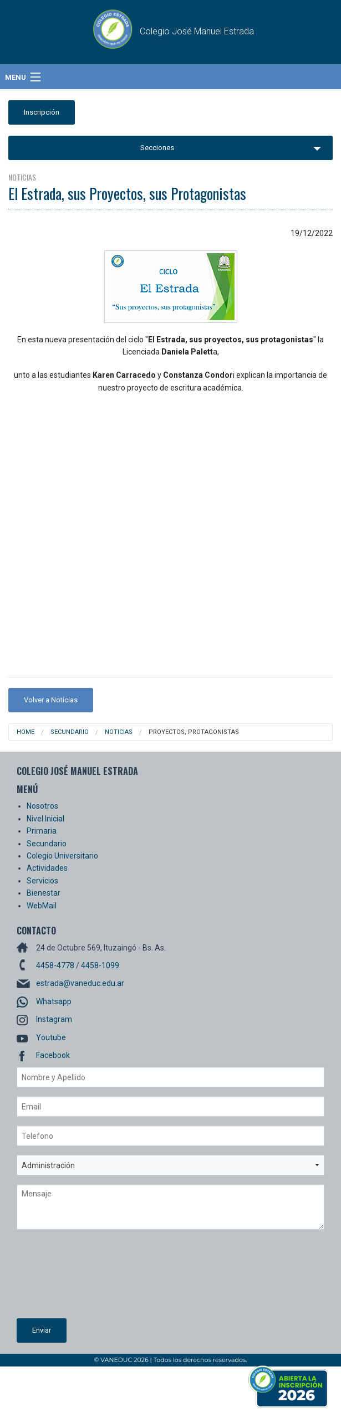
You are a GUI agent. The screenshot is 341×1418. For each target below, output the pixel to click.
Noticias (119, 732)
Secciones (157, 147)
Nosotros (42, 806)
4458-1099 (100, 965)
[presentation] (62, 1278)
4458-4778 (55, 965)
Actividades (47, 868)
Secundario (69, 732)
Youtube (51, 1037)
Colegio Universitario (62, 855)
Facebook (53, 1055)
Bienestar (43, 892)
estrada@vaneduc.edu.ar (80, 983)
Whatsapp (54, 1001)
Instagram (54, 1019)
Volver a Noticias (51, 700)
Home (25, 732)
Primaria (42, 830)
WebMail (42, 905)
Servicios (42, 880)
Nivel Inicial (45, 818)
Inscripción (41, 112)
